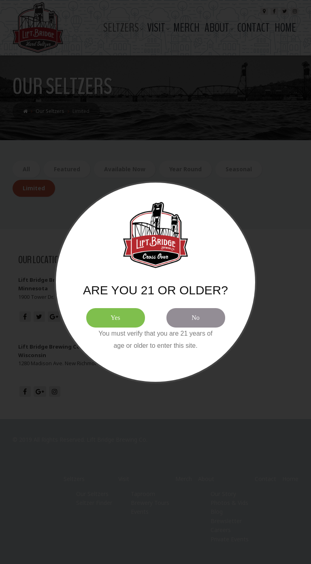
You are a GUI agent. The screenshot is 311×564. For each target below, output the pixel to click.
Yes (115, 317)
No (196, 317)
